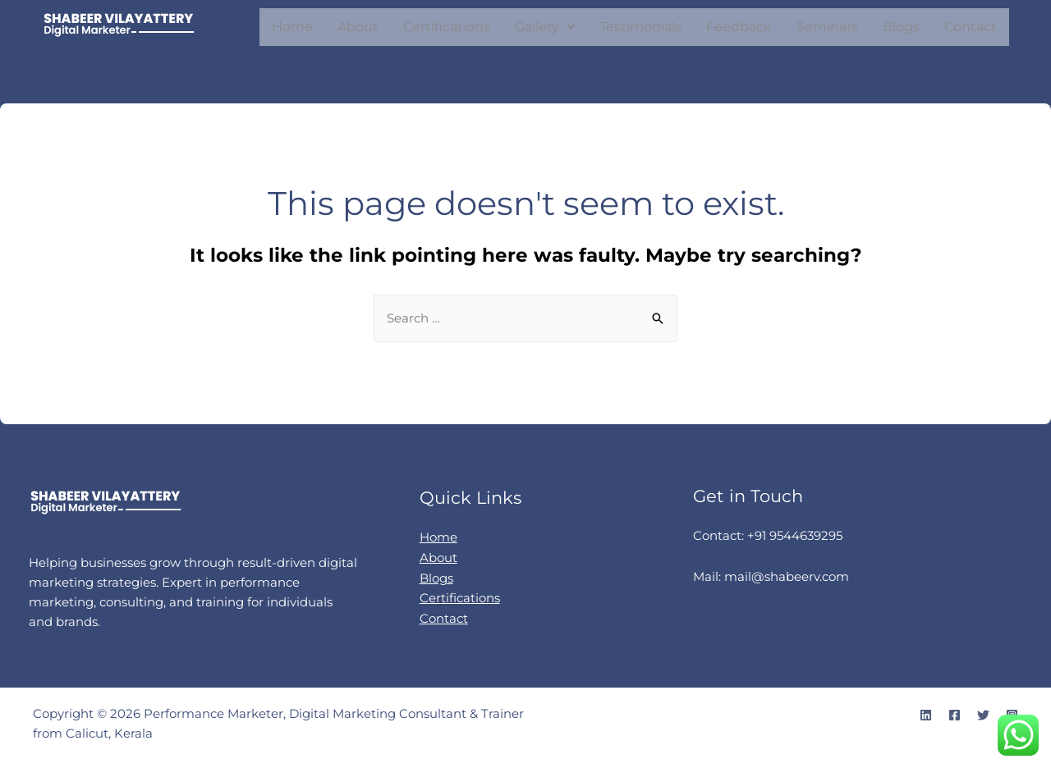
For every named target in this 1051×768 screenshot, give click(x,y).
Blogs (901, 26)
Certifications (446, 26)
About (358, 26)
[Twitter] (983, 715)
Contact (970, 26)
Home (292, 26)
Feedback (739, 26)
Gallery (545, 26)
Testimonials (640, 26)
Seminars (827, 26)
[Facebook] (954, 715)
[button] (545, 27)
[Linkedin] (926, 715)
